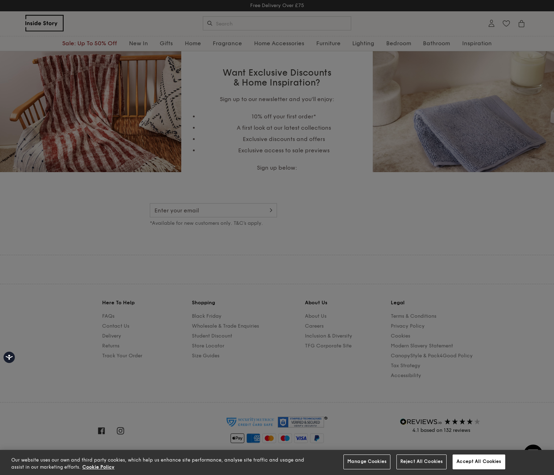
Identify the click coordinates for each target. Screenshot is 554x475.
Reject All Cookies (421, 461)
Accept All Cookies (478, 461)
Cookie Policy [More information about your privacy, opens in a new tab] (98, 467)
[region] (277, 462)
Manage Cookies (367, 461)
